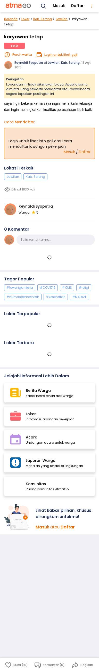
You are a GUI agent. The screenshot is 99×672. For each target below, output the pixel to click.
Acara (31, 437)
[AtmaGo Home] (18, 6)
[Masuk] (17, 517)
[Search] (43, 6)
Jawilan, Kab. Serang (64, 62)
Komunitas (36, 483)
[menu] (92, 6)
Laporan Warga (40, 460)
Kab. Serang (42, 19)
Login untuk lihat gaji (60, 54)
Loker (25, 19)
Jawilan (62, 19)
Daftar (77, 5)
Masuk (59, 5)
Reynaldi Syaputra (28, 62)
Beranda (11, 19)
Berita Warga (38, 390)
